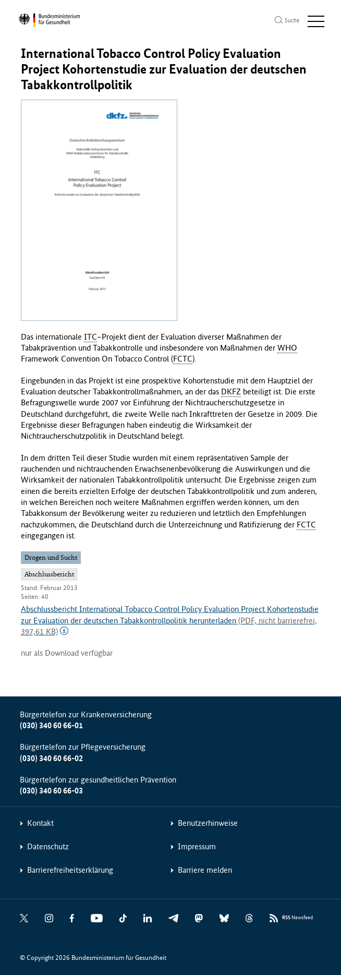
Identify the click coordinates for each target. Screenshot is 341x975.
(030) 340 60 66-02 (51, 758)
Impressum (197, 846)
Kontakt (40, 823)
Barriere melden (205, 870)
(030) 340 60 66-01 (51, 725)
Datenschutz (48, 846)
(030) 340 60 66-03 (51, 791)
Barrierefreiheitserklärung (70, 870)
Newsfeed (297, 918)
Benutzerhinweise (208, 823)
